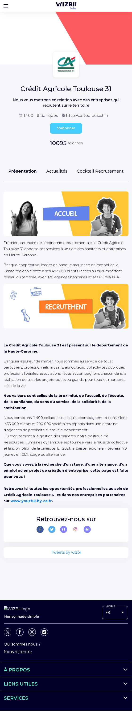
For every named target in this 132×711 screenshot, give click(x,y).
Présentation (22, 171)
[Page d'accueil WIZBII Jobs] (66, 5)
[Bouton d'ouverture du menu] (6, 6)
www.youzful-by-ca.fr (31, 501)
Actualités (56, 171)
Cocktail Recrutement (100, 171)
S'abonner (66, 128)
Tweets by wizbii (66, 552)
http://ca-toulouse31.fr (87, 115)
